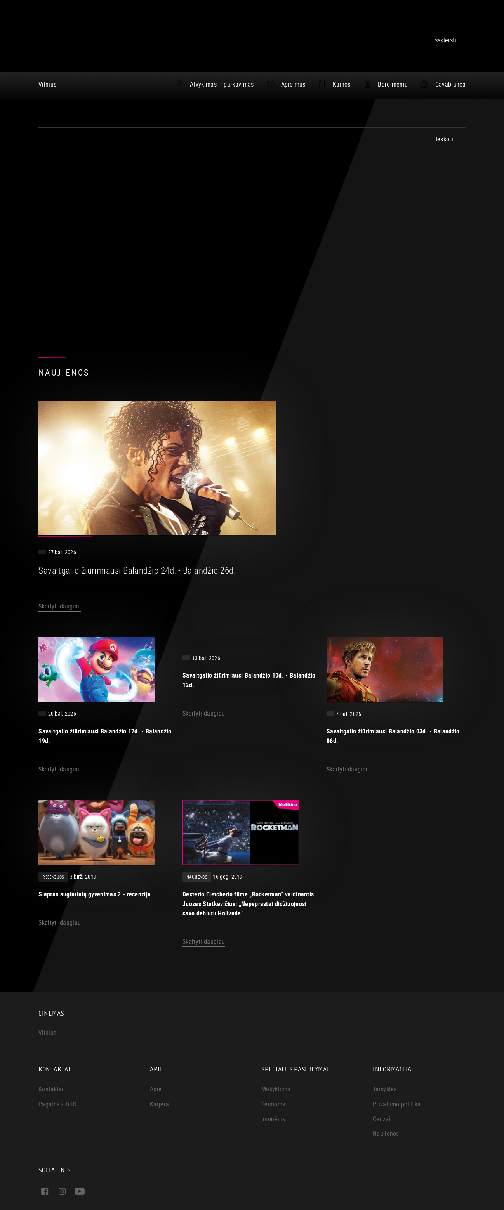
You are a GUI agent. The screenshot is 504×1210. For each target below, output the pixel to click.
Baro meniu (393, 84)
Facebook (67, 1105)
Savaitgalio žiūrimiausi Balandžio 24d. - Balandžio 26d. (334, 437)
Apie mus (293, 84)
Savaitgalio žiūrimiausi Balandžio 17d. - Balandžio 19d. (105, 638)
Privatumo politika (397, 1018)
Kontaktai (51, 1003)
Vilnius (47, 84)
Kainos (342, 84)
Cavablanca (450, 84)
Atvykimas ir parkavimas (222, 84)
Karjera (159, 1018)
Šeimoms (273, 1018)
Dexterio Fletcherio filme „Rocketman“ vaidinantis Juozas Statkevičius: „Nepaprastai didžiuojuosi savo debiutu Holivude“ (248, 817)
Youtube (92, 1119)
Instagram (114, 1105)
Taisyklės (385, 1003)
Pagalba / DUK (57, 1018)
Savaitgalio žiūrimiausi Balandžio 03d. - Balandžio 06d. (393, 638)
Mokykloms (275, 1003)
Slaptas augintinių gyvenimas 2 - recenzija (94, 807)
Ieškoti (444, 139)
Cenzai (382, 1032)
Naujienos (386, 1047)
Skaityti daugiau (252, 473)
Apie (156, 1003)
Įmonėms (273, 1032)
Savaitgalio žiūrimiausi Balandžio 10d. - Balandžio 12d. (249, 573)
